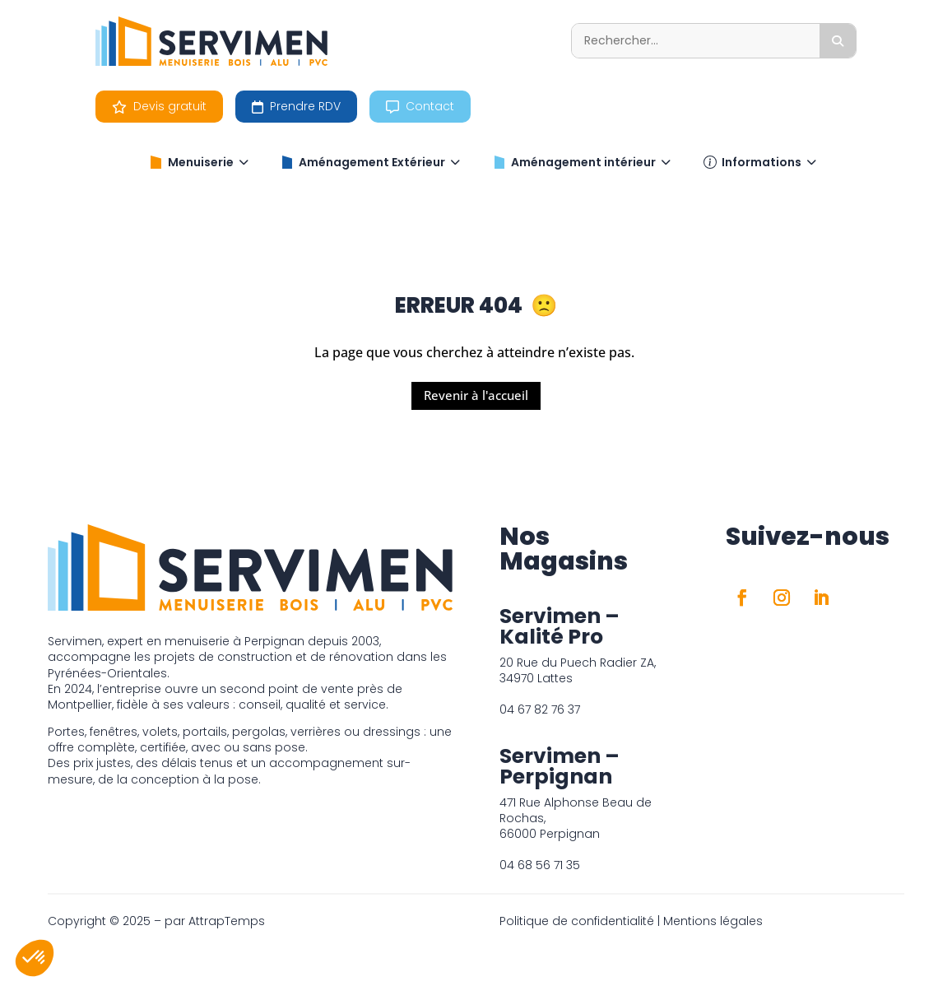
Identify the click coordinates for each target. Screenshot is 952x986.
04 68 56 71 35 (539, 865)
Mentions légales (713, 921)
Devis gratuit (159, 106)
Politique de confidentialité (576, 921)
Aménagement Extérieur (370, 162)
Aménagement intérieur (582, 162)
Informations (760, 162)
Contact (420, 106)
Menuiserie (199, 162)
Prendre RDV (296, 106)
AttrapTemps (226, 921)
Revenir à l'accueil (476, 395)
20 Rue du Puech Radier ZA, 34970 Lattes (577, 670)
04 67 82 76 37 (539, 709)
